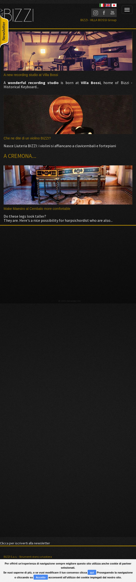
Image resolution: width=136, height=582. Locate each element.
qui (92, 572)
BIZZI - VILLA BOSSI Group (98, 20)
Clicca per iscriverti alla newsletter (25, 543)
